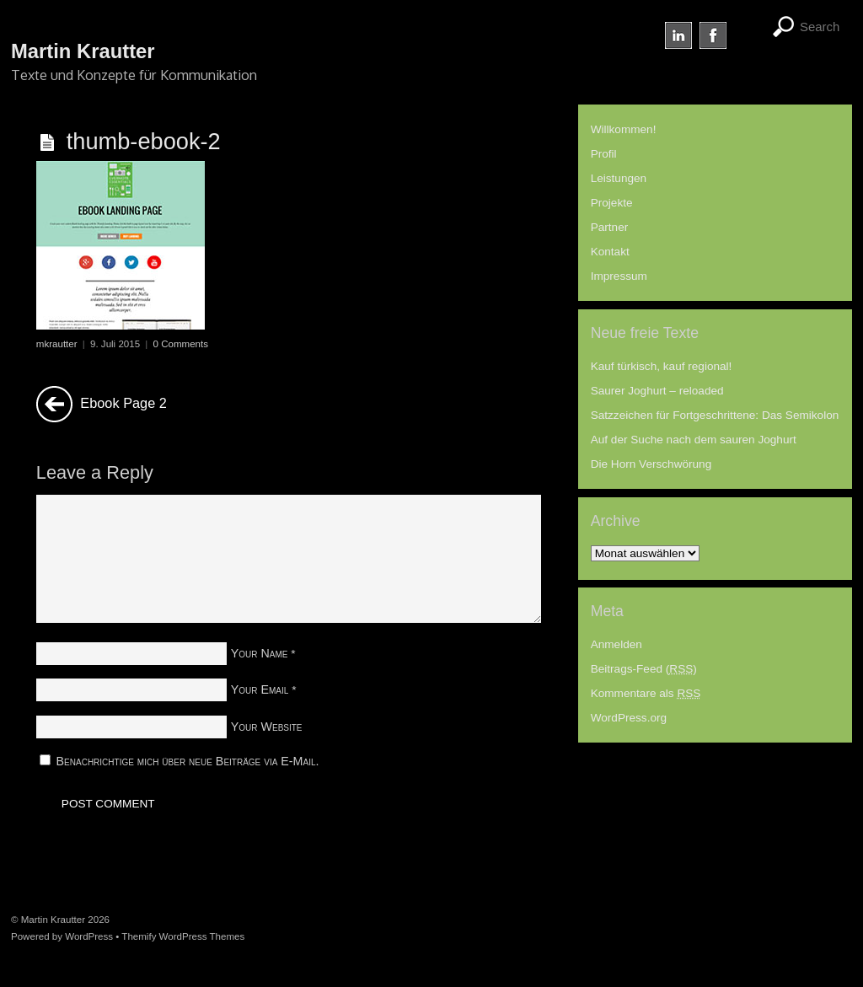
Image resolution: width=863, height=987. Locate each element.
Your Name (259, 653)
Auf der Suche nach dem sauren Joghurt (693, 439)
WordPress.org (629, 717)
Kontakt (610, 251)
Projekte (612, 202)
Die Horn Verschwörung (651, 464)
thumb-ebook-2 (144, 141)
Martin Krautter (53, 920)
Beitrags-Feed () (644, 668)
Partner (610, 227)
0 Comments (180, 344)
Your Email (260, 689)
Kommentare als (646, 693)
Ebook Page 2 (101, 404)
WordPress (89, 936)
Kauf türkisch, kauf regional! (661, 366)
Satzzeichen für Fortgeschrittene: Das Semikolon (715, 415)
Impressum (619, 276)
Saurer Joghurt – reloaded (657, 390)
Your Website (267, 726)
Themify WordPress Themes (182, 936)
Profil (604, 154)
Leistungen (619, 178)
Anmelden (616, 644)
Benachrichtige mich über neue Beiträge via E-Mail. (187, 761)
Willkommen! (624, 129)
